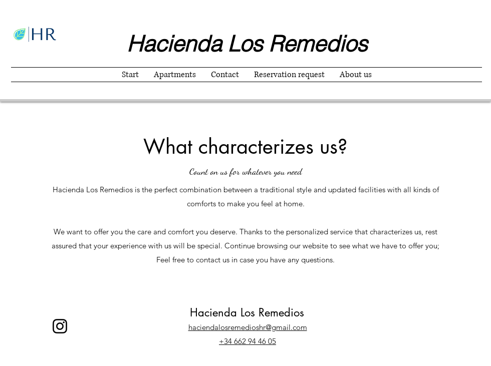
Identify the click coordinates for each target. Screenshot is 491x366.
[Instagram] (60, 326)
